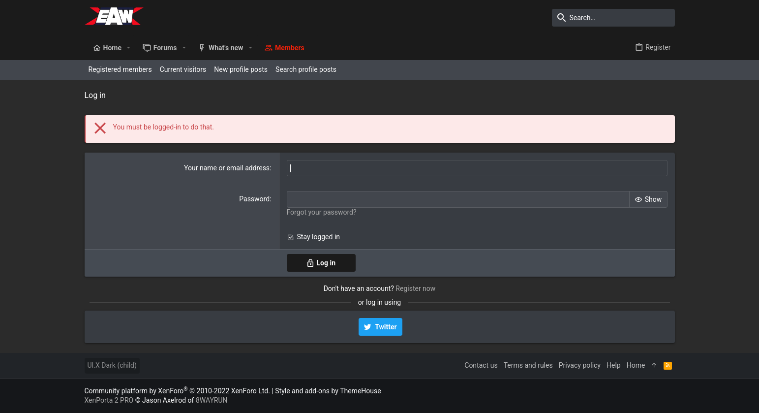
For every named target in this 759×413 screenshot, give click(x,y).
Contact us (480, 365)
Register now (415, 288)
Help (614, 365)
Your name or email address (227, 168)
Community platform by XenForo (177, 391)
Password (254, 199)
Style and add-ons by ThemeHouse (328, 391)
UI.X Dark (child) (112, 365)
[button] (128, 47)
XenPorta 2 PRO (109, 400)
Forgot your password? (322, 212)
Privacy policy (580, 365)
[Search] (613, 18)
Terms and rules (528, 365)
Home (636, 365)
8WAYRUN (212, 400)
